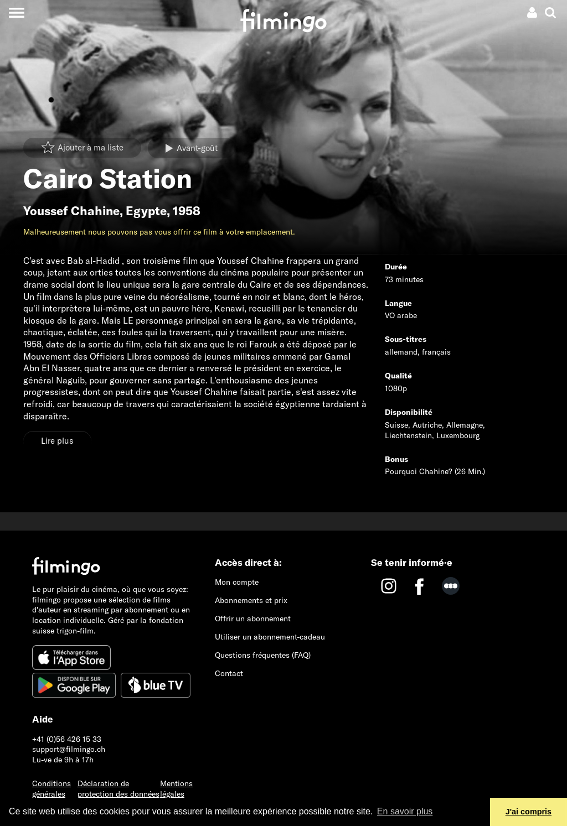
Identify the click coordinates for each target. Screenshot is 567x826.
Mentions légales (176, 788)
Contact (229, 673)
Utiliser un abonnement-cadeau (270, 637)
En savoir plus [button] (405, 811)
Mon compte (237, 582)
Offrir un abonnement (253, 619)
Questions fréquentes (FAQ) (263, 655)
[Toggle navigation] (16, 12)
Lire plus (57, 440)
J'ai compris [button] (528, 811)
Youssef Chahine (71, 211)
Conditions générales (51, 788)
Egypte (146, 211)
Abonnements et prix (251, 600)
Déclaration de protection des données (118, 788)
